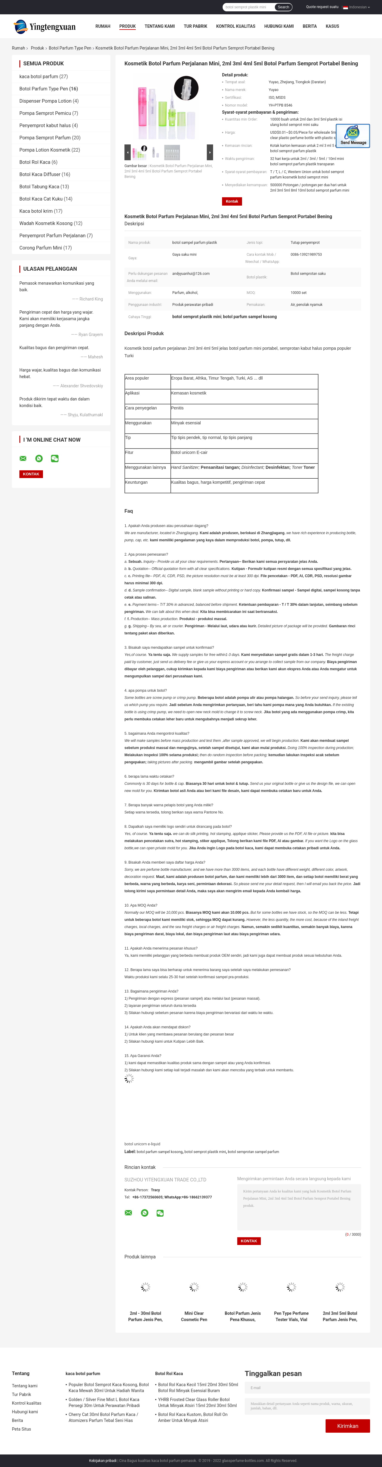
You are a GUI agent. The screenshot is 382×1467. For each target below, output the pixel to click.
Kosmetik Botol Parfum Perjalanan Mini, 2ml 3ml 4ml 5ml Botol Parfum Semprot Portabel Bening (168, 171)
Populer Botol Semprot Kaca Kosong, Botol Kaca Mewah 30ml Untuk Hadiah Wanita (109, 1387)
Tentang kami (160, 26)
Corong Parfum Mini (40, 248)
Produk (127, 26)
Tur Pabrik (195, 26)
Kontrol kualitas (235, 26)
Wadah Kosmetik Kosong (46, 223)
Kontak (232, 201)
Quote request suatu (322, 7)
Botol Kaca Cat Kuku (41, 199)
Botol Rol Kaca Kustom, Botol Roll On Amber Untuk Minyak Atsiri (193, 1417)
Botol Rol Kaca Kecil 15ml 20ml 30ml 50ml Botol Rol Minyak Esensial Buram (198, 1387)
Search (283, 7)
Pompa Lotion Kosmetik (44, 150)
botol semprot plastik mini (205, 1152)
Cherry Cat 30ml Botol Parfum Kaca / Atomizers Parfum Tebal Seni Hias (103, 1417)
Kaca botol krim (36, 211)
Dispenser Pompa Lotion (45, 101)
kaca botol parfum (38, 76)
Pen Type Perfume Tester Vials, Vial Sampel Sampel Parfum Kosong (291, 1316)
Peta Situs (21, 1429)
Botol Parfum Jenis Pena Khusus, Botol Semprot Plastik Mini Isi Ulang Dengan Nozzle (243, 1316)
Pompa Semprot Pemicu (45, 113)
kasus (332, 26)
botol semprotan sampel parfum (253, 1152)
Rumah (103, 26)
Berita (310, 26)
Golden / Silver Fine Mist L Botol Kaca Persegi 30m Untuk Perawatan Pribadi (104, 1402)
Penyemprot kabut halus (45, 125)
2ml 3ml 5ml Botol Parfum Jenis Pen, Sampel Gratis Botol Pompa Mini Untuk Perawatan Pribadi (340, 1316)
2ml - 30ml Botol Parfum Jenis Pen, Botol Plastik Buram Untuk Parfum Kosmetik (145, 1316)
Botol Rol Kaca (34, 162)
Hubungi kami (279, 26)
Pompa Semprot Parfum (45, 138)
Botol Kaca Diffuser (39, 174)
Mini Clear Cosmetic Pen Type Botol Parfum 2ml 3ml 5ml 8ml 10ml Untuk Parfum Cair (194, 1316)
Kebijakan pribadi (103, 1461)
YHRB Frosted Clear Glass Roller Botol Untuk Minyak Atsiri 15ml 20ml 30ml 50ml (197, 1402)
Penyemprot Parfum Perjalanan (52, 235)
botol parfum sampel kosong (159, 1152)
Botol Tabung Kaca (39, 186)
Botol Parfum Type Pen (70, 48)
